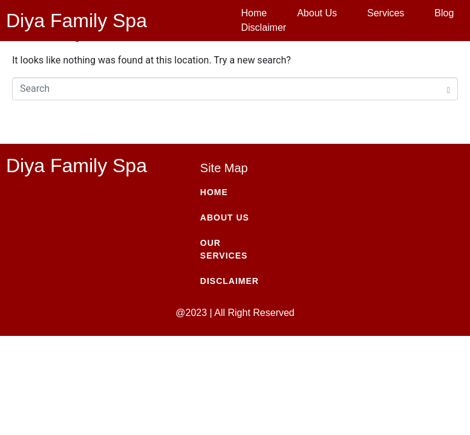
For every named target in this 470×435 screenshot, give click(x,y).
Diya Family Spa (76, 20)
